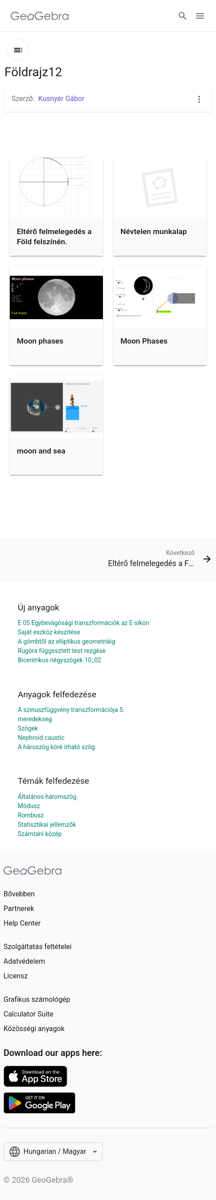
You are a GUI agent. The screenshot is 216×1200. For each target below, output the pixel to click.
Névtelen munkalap (154, 231)
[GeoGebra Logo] (40, 16)
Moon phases (40, 340)
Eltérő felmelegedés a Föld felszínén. (54, 236)
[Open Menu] (200, 16)
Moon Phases (144, 340)
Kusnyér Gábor (61, 98)
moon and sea (41, 450)
